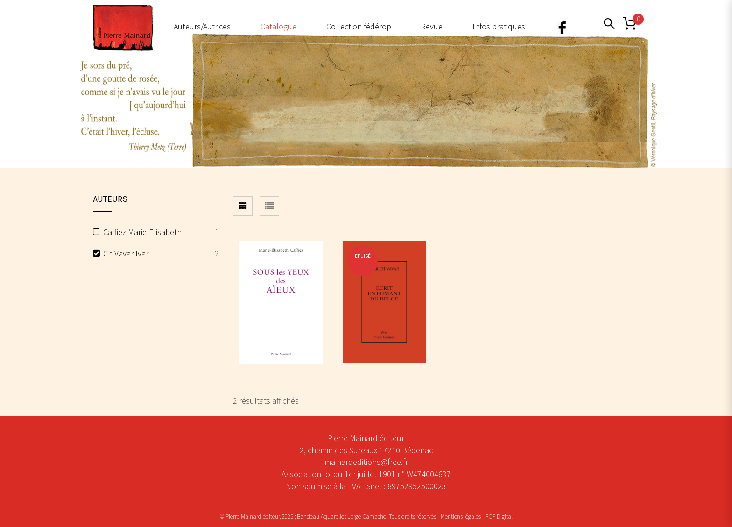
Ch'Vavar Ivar (125, 253)
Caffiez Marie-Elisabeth (142, 232)
